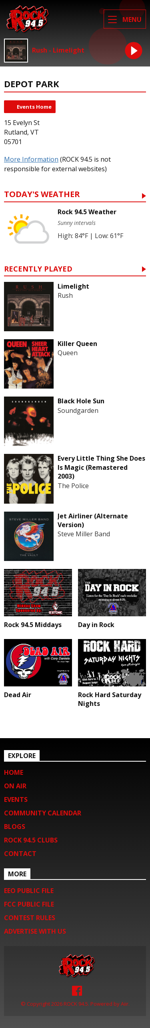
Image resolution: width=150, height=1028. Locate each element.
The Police (73, 485)
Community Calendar (42, 813)
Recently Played (38, 269)
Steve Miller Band (84, 534)
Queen (68, 352)
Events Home (34, 106)
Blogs (14, 826)
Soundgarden (78, 410)
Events (16, 799)
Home (13, 772)
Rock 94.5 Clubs (31, 840)
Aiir (124, 1003)
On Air (15, 786)
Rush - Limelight (58, 50)
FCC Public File (29, 904)
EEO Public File (29, 890)
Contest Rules (29, 917)
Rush (65, 295)
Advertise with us (35, 931)
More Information (31, 159)
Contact (20, 853)
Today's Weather (42, 194)
